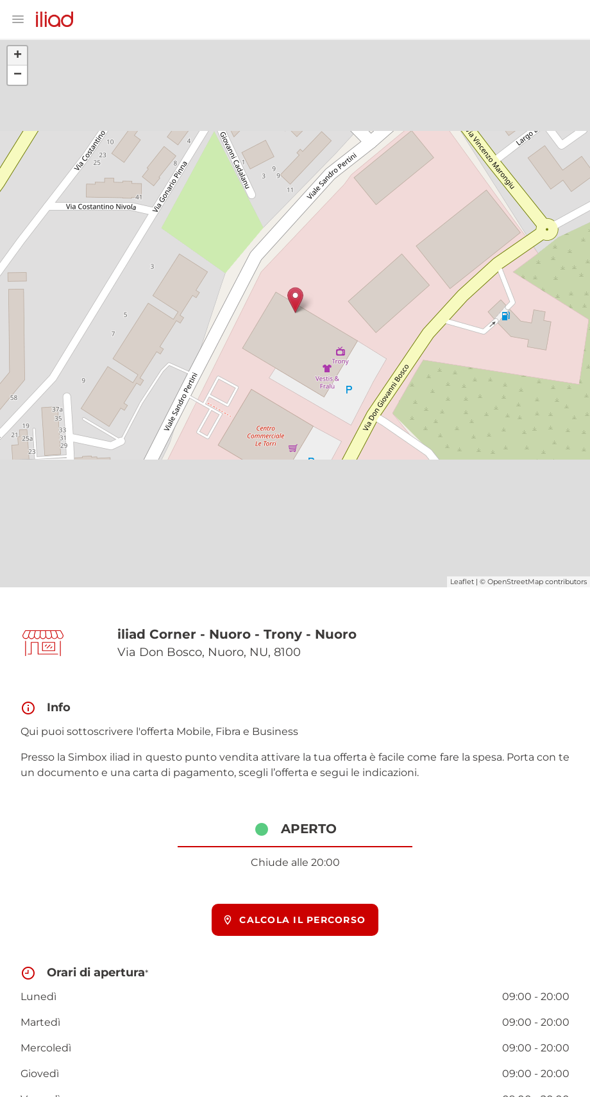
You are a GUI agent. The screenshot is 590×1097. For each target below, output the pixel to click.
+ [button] (17, 55)
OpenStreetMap (515, 581)
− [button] (17, 75)
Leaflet (462, 581)
